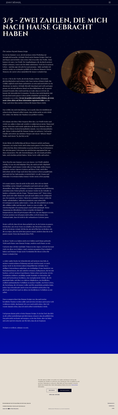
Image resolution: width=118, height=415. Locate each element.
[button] (109, 2)
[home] (13, 2)
